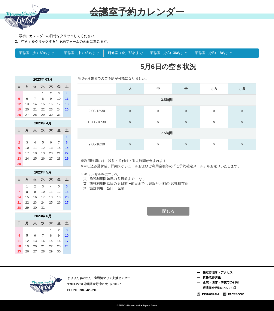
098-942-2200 (88, 290)
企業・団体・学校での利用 (221, 282)
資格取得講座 (212, 277)
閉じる (168, 211)
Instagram (208, 294)
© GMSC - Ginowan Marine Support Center (137, 305)
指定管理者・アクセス (218, 272)
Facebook (233, 294)
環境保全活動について (218, 288)
